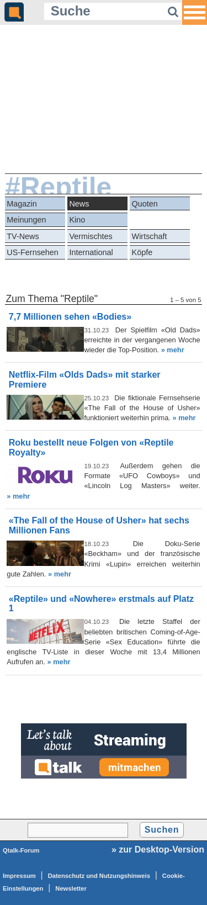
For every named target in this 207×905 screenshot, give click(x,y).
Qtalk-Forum (21, 850)
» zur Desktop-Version (158, 849)
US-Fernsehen (33, 252)
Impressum (19, 875)
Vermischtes (90, 236)
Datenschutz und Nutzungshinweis (99, 875)
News (79, 203)
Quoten (145, 203)
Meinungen (26, 219)
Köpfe (142, 252)
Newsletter (71, 888)
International (91, 252)
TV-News (23, 236)
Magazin (21, 203)
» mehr (172, 350)
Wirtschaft (149, 236)
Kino (77, 219)
